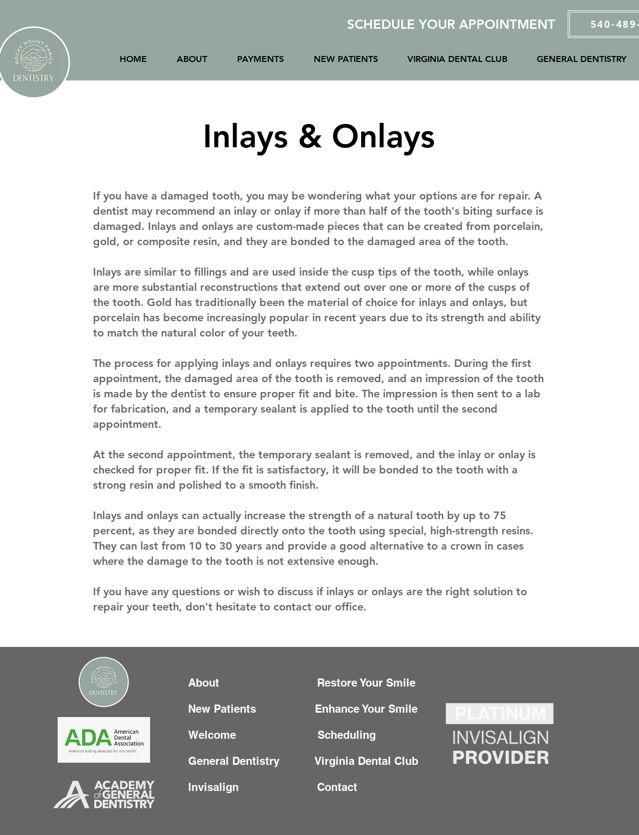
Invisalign (223, 787)
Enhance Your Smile (368, 708)
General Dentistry (237, 761)
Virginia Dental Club (366, 761)
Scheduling (353, 734)
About (207, 682)
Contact (317, 787)
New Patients (227, 708)
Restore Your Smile (369, 682)
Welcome (213, 734)
